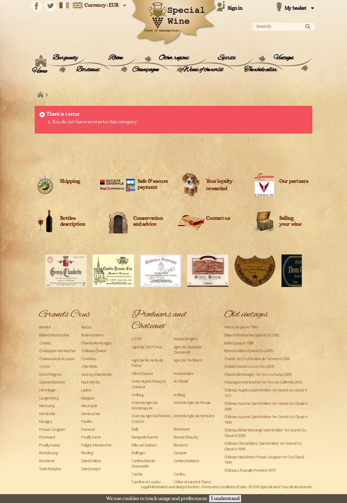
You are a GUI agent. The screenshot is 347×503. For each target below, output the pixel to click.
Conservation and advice (148, 221)
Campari (180, 452)
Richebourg (48, 452)
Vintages (283, 58)
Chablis (44, 343)
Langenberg (48, 398)
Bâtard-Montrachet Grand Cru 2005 (251, 335)
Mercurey (47, 405)
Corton (44, 366)
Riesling (87, 452)
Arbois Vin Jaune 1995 (241, 327)
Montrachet (90, 413)
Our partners (293, 181)
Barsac (86, 327)
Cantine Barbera (186, 460)
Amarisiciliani (183, 373)
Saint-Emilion (91, 460)
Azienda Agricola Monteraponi (144, 405)
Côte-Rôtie (89, 366)
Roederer (47, 460)
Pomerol (88, 429)
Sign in (234, 8)
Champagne (145, 70)
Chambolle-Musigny (96, 343)
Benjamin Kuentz (145, 437)
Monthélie (47, 413)
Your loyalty (219, 181)
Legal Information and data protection (170, 486)
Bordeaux (87, 70)
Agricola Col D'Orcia (147, 346)
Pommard (47, 437)
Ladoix (86, 390)
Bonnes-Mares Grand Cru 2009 (248, 350)
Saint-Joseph (91, 468)
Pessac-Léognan (52, 429)
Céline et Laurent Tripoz (192, 481)
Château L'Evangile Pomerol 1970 (250, 470)
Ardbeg (137, 394)
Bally (135, 429)
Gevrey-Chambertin (96, 374)
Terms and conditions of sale (224, 486)
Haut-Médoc (91, 382)
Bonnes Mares (92, 335)
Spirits (226, 58)
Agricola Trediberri (188, 360)
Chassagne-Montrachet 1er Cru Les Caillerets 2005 (263, 382)
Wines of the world (202, 70)
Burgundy (65, 58)
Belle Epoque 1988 (238, 343)
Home (39, 71)
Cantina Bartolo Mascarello (143, 463)
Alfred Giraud (142, 373)
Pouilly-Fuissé (49, 445)
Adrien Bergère (185, 338)
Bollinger (138, 452)
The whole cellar (260, 70)
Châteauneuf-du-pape (56, 358)
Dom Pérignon (50, 374)
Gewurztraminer (52, 382)
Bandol (44, 327)
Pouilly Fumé (91, 437)
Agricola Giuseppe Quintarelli (188, 349)
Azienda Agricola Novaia (192, 402)
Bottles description (72, 221)
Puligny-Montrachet (96, 445)
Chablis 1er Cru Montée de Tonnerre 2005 (257, 358)
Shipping (70, 181)
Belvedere (182, 429)
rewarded (216, 189)
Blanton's (181, 445)
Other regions (174, 58)
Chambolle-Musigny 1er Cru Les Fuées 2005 (258, 374)
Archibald (181, 381)
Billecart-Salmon (144, 445)
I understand (225, 499)
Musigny (45, 421)
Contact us (218, 218)
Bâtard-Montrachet (54, 335)
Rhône (115, 58)
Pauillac (87, 421)
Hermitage (47, 390)
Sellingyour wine (290, 221)
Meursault (89, 405)
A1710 (136, 338)
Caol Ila (137, 474)
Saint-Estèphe (50, 468)
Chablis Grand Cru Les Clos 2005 (249, 366)
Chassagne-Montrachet (57, 350)
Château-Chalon (94, 350)
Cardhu (179, 474)
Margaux (87, 398)
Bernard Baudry (186, 437)
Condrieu (88, 358)
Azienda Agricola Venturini (194, 415)
